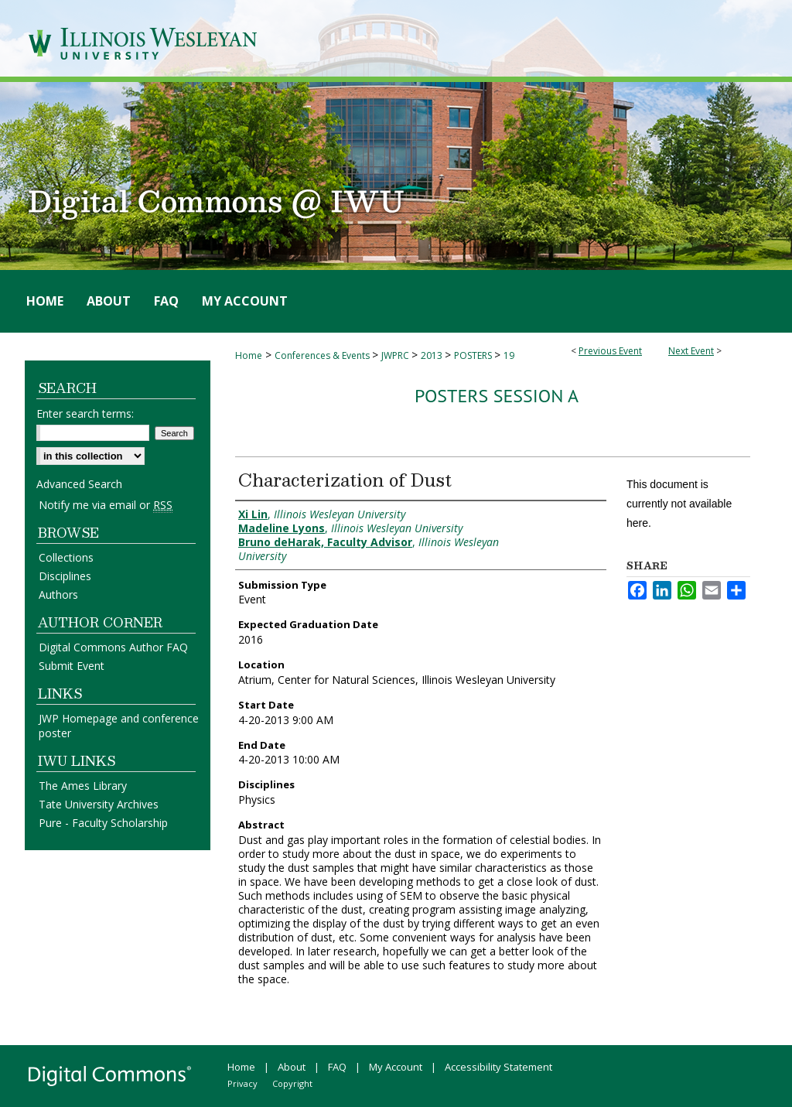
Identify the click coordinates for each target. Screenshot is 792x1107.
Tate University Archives (99, 804)
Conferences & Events (323, 355)
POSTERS (474, 355)
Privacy (242, 1083)
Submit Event (71, 665)
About (292, 1067)
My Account (395, 1067)
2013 (433, 355)
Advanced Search (79, 484)
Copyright (292, 1083)
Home (248, 355)
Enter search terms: (85, 413)
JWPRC (396, 355)
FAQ (337, 1067)
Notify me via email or (105, 504)
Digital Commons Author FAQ (113, 647)
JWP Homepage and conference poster (119, 725)
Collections (66, 557)
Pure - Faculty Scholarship (103, 822)
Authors (58, 594)
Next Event (691, 350)
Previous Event (610, 350)
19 (509, 355)
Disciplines (65, 576)
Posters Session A (497, 396)
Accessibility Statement (498, 1067)
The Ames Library (83, 785)
